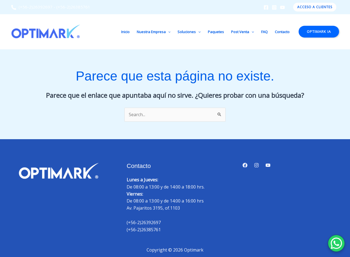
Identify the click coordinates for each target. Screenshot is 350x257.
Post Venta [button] (242, 31)
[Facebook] (266, 7)
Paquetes (216, 31)
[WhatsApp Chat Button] (336, 243)
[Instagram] (274, 7)
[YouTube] (282, 7)
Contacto (282, 31)
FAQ (264, 31)
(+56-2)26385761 (73, 7)
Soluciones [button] (189, 31)
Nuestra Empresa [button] (154, 31)
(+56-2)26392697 (31, 7)
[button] (314, 7)
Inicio (125, 31)
